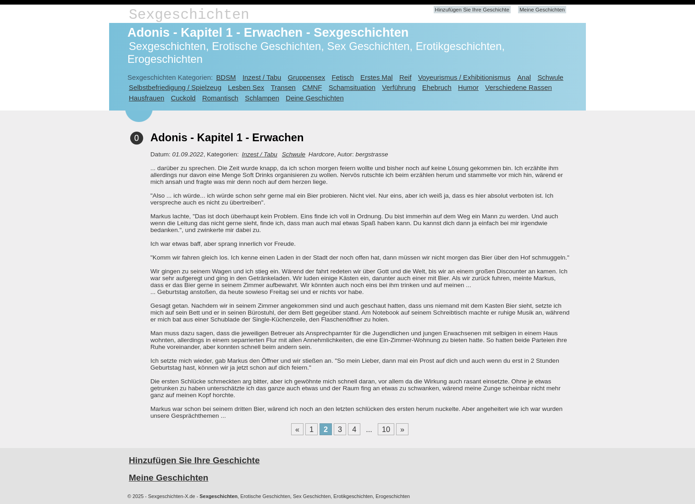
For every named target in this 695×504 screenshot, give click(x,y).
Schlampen (262, 98)
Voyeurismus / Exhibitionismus (464, 77)
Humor (468, 87)
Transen (283, 87)
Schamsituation (352, 87)
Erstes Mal (376, 77)
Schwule (550, 77)
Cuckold (183, 98)
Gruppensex (306, 77)
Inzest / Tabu (262, 77)
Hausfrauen (146, 98)
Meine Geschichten (542, 9)
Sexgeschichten (189, 15)
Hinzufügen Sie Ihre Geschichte (472, 9)
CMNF (312, 87)
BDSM (226, 77)
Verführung (398, 87)
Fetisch (343, 77)
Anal (524, 77)
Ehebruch (437, 87)
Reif (405, 77)
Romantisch (220, 98)
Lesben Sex (246, 87)
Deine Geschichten (314, 98)
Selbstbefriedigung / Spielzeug (175, 87)
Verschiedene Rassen (518, 87)
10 (386, 429)
